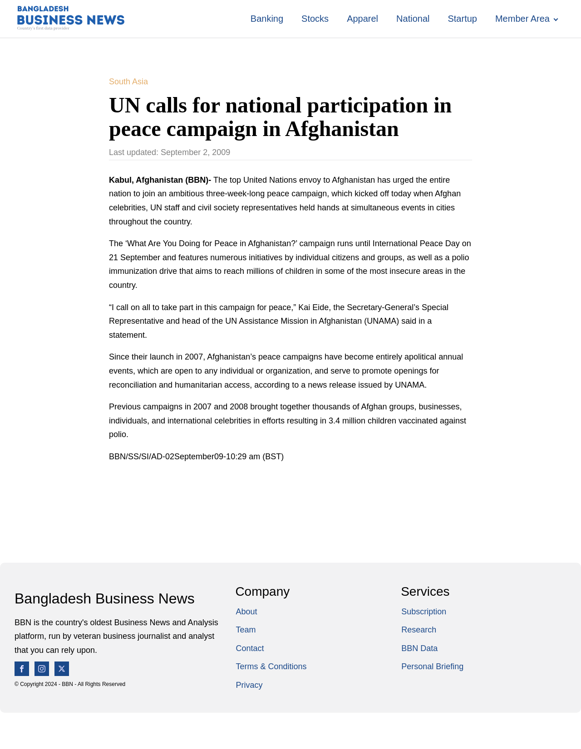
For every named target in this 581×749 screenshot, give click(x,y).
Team (246, 629)
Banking (267, 19)
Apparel (362, 19)
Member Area (522, 19)
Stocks (315, 19)
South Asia (128, 81)
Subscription (423, 611)
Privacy (249, 685)
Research (418, 629)
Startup (462, 19)
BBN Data (419, 648)
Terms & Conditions (271, 666)
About (246, 611)
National (412, 19)
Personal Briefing (432, 666)
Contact (250, 648)
